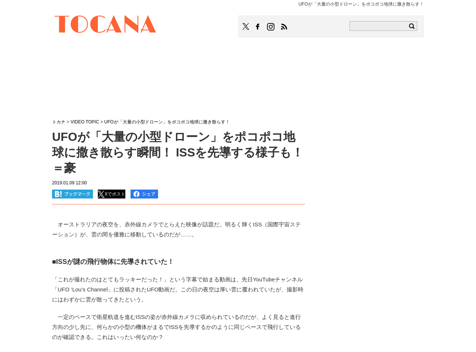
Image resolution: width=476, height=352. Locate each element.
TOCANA (105, 25)
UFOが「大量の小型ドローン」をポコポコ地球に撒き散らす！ (166, 122)
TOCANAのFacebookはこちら (258, 26)
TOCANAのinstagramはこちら (271, 26)
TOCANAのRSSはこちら (284, 26)
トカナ (58, 122)
